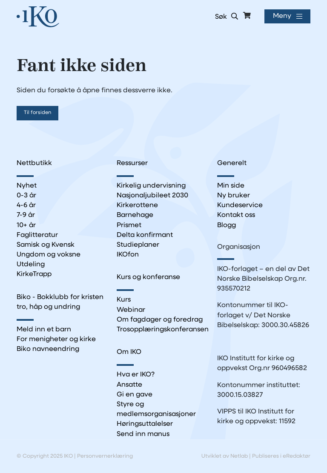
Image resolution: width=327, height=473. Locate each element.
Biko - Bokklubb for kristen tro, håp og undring (60, 302)
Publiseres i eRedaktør (281, 456)
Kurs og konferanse (148, 277)
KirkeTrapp (34, 274)
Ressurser (132, 163)
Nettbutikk (34, 163)
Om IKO (129, 352)
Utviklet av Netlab (224, 456)
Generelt (232, 163)
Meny (282, 16)
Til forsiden (37, 112)
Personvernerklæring (105, 456)
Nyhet (27, 185)
